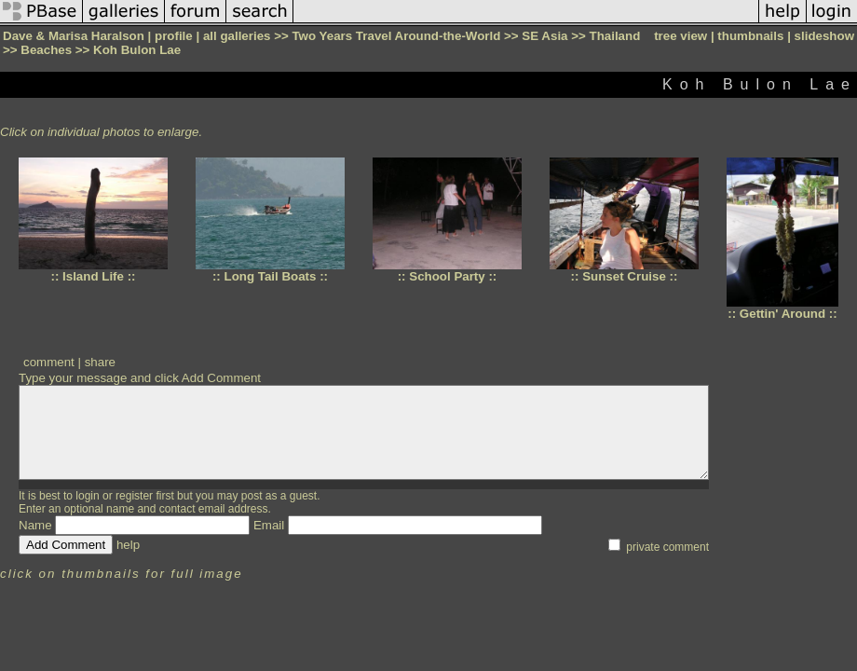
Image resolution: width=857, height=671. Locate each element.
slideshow (824, 36)
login (87, 495)
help (128, 545)
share (100, 362)
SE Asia (544, 36)
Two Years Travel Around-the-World (396, 36)
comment (49, 362)
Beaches (46, 50)
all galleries (237, 36)
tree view (680, 36)
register (134, 495)
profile (174, 36)
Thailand (615, 36)
